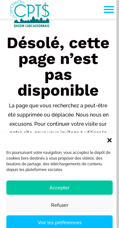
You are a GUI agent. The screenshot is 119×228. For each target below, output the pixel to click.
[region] (59, 114)
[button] (109, 150)
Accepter (59, 197)
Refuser (59, 215)
